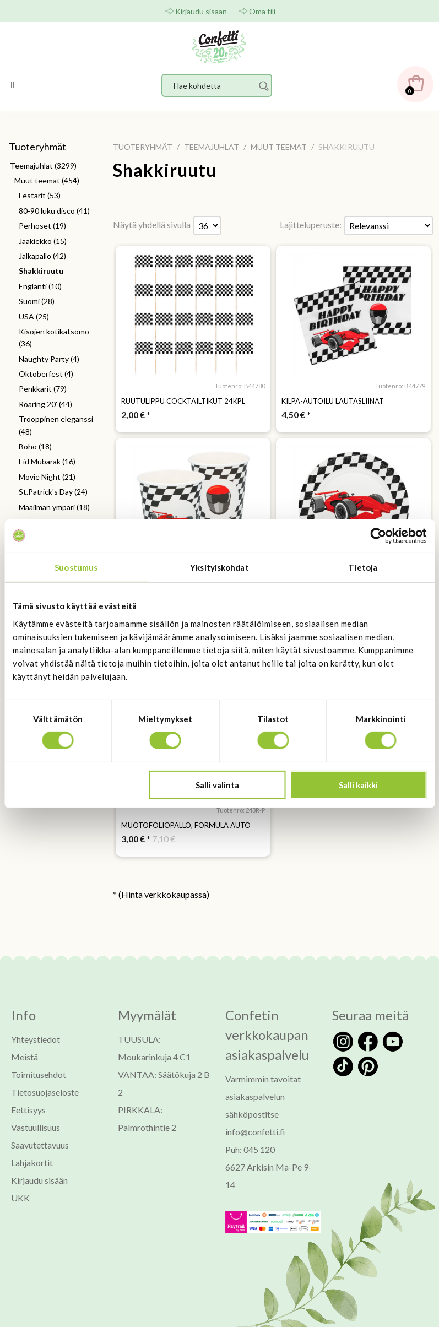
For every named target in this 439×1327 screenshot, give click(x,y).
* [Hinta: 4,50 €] (296, 414)
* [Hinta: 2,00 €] (135, 414)
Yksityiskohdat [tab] (219, 567)
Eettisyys (28, 1109)
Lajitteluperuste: (311, 224)
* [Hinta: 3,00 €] (135, 838)
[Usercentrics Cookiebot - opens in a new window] (378, 535)
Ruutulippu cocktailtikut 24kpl (183, 401)
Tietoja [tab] (362, 567)
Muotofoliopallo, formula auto (186, 825)
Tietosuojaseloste (45, 1092)
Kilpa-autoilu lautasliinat (332, 401)
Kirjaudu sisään (201, 11)
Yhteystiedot (35, 1039)
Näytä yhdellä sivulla (152, 224)
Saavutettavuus (40, 1145)
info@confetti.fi (255, 1131)
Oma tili (262, 11)
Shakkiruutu (164, 170)
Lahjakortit (32, 1162)
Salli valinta (217, 785)
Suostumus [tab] (76, 567)
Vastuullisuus (35, 1127)
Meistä (24, 1057)
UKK (20, 1198)
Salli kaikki (358, 785)
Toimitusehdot (38, 1074)
